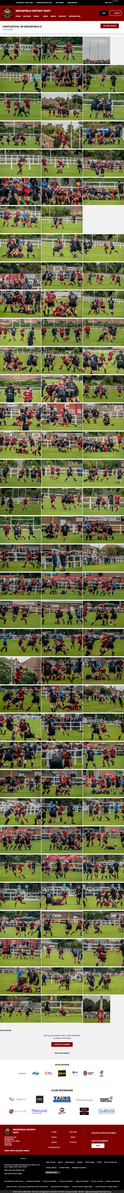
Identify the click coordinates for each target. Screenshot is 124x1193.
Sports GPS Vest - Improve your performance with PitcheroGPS (27, 1186)
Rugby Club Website (81, 1181)
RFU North (60, 2)
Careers (80, 1162)
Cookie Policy (64, 1168)
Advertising (69, 1162)
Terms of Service (110, 1162)
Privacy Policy (51, 1168)
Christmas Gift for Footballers (59, 1186)
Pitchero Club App (97, 1181)
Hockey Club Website (66, 1181)
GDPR (99, 1162)
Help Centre (50, 1162)
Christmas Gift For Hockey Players (106, 1186)
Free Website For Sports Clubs (13, 1181)
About (60, 1162)
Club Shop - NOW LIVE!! (24, 2)
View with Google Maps (16, 1151)
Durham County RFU (44, 2)
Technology (89, 1162)
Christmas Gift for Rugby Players (82, 1186)
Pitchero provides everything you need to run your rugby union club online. (22, 1166)
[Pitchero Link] (117, 3)
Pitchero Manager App (113, 1181)
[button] (18, 16)
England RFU (72, 2)
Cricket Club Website (49, 1181)
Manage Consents (79, 1168)
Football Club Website (33, 1181)
